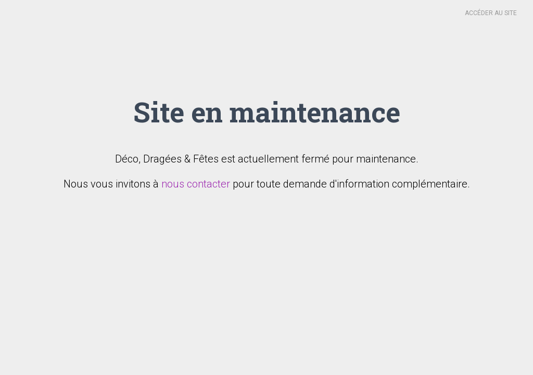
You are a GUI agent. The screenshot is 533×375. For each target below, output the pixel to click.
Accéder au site (491, 13)
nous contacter (195, 184)
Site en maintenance (266, 111)
